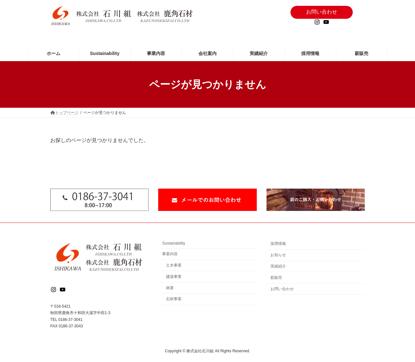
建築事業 (174, 276)
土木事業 (174, 265)
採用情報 (278, 243)
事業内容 (170, 254)
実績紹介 (278, 266)
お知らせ (278, 255)
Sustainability (173, 243)
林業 (170, 287)
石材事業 (174, 299)
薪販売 (276, 277)
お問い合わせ (282, 288)
